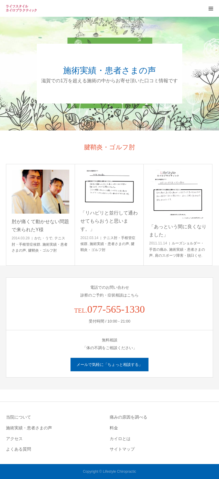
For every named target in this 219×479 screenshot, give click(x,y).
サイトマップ (122, 449)
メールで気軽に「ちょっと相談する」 (109, 364)
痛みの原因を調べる (128, 417)
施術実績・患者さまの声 (109, 244)
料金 (114, 427)
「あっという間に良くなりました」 (177, 230)
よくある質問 (18, 449)
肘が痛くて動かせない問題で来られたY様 (40, 225)
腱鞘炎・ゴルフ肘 (42, 250)
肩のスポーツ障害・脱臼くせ (178, 255)
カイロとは (120, 438)
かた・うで (43, 238)
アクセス (14, 438)
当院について (18, 417)
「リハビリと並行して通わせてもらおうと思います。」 (109, 221)
